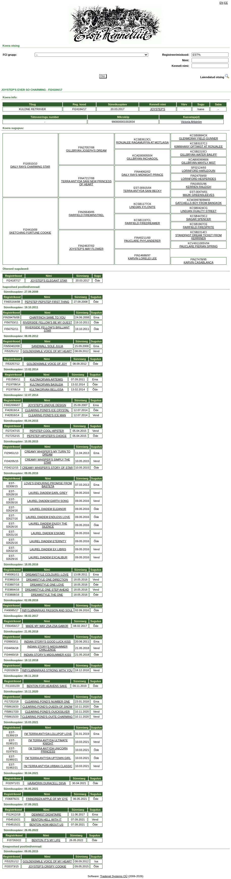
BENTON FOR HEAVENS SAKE (47, 685)
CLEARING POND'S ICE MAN (47, 415)
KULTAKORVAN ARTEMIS (46, 379)
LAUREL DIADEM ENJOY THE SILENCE (48, 525)
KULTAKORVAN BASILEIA (46, 384)
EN (221, 2)
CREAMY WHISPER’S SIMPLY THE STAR (47, 461)
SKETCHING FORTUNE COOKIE (30, 232)
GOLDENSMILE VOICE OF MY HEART (47, 351)
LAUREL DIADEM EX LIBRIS (48, 549)
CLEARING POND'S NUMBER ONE (47, 701)
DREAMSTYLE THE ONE (47, 594)
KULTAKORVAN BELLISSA (46, 389)
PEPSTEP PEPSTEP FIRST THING (47, 301)
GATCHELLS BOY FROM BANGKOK (198, 202)
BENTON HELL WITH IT (46, 819)
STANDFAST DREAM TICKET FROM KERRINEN (198, 237)
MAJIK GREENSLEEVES (198, 194)
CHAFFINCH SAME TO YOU (47, 317)
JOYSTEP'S (157, 109)
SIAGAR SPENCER (198, 219)
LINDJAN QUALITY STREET (198, 211)
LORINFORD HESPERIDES (198, 178)
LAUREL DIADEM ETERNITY (48, 541)
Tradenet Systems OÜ (113, 876)
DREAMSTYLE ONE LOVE (47, 584)
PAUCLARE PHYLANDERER (142, 240)
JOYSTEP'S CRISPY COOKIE (47, 866)
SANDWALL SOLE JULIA (47, 346)
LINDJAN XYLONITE (142, 206)
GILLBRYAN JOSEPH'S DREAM (86, 150)
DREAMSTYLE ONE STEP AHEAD (47, 589)
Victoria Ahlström (191, 121)
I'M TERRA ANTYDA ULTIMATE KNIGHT (48, 742)
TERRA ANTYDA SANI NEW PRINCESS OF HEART (86, 183)
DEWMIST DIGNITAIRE (46, 814)
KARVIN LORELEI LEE (142, 258)
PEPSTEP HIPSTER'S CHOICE (47, 435)
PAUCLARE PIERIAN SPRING (198, 246)
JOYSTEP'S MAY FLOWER (86, 248)
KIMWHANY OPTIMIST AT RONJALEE (198, 146)
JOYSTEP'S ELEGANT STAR (49, 280)
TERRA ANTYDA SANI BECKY (142, 190)
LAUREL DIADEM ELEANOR (48, 508)
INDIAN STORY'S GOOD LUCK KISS (47, 641)
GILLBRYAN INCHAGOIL (142, 158)
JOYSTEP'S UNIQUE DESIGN (47, 405)
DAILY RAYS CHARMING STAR (30, 166)
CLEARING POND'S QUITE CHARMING (47, 716)
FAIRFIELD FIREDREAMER (142, 223)
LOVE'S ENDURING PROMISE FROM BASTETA (48, 485)
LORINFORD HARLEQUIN (198, 170)
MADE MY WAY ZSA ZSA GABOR (47, 625)
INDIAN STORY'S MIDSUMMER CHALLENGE (47, 648)
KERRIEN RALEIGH (198, 186)
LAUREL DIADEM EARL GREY (48, 492)
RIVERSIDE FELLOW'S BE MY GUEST (47, 322)
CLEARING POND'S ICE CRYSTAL (47, 410)
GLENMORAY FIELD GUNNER (198, 138)
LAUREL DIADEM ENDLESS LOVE (48, 517)
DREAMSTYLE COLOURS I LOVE (47, 574)
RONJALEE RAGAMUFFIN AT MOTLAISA (142, 142)
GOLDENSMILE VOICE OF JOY (47, 363)
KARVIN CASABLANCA (198, 262)
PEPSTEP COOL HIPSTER (47, 430)
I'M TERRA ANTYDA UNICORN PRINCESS (48, 750)
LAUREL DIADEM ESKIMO (48, 533)
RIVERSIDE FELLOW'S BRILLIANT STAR (47, 329)
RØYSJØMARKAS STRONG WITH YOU (47, 670)
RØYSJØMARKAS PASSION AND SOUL (47, 610)
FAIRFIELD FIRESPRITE (198, 227)
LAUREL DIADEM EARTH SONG (48, 500)
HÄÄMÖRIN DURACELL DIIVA (47, 783)
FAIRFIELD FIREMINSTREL (86, 215)
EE (226, 2)
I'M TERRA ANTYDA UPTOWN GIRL (48, 758)
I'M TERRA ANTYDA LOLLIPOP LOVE (48, 733)
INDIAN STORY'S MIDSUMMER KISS (47, 654)
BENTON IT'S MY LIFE (46, 840)
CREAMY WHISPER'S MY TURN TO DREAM (47, 453)
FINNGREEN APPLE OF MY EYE (47, 798)
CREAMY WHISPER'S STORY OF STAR (47, 467)
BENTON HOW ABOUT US (46, 824)
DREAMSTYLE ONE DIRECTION (47, 579)
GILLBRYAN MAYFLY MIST (199, 162)
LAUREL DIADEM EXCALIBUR (48, 557)
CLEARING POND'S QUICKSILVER (47, 711)
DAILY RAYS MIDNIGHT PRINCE (142, 174)
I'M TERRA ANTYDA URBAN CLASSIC (48, 766)
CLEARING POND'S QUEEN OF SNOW (47, 706)
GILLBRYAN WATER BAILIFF (198, 154)
